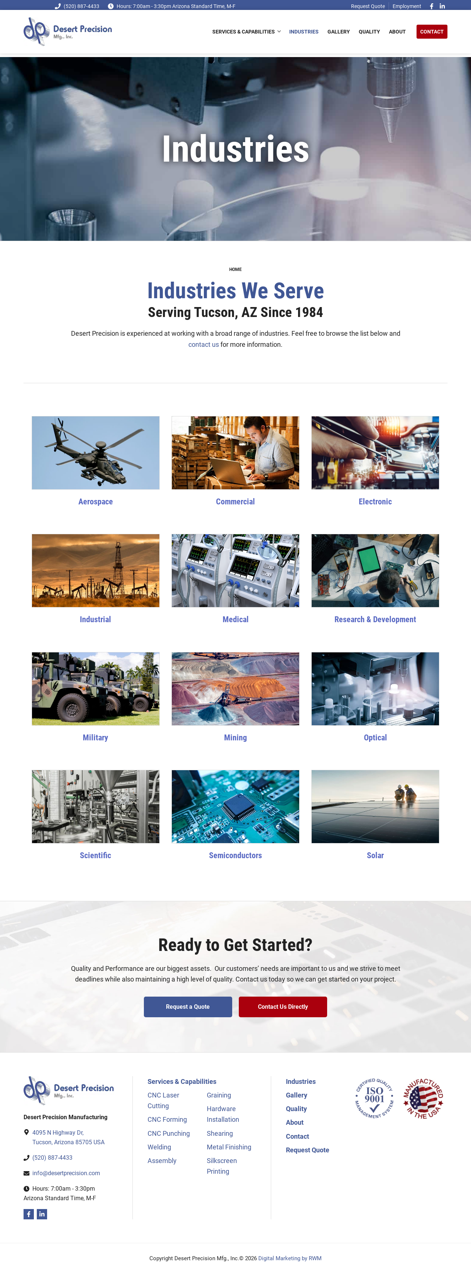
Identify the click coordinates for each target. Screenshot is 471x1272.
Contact (297, 1134)
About (295, 1120)
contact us (203, 344)
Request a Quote (187, 1006)
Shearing (220, 1131)
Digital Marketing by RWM (290, 1256)
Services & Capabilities (182, 1080)
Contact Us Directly (284, 1006)
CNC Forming (167, 1117)
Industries (301, 1080)
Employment (407, 6)
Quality (296, 1107)
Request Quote (368, 6)
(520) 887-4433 (77, 6)
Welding (159, 1145)
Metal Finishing (229, 1145)
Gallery (296, 1093)
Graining (219, 1093)
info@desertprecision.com (66, 1171)
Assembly (162, 1159)
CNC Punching (169, 1131)
